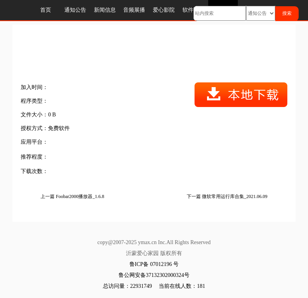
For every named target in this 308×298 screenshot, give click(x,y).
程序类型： (34, 101)
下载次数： (34, 171)
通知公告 (75, 10)
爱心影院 (164, 10)
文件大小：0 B (38, 115)
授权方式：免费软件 (45, 128)
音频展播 (134, 10)
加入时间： (34, 87)
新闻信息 (105, 10)
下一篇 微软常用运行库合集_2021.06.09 (227, 196)
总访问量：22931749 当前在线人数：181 (154, 286)
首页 (45, 10)
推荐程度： (34, 157)
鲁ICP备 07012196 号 (154, 264)
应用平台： (34, 142)
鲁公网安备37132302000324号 (154, 275)
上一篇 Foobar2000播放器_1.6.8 (72, 196)
